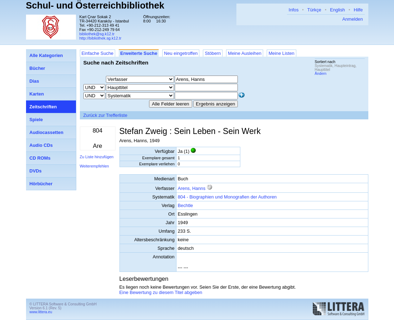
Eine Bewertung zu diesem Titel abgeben (161, 292)
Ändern (321, 74)
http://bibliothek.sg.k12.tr (101, 38)
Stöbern (213, 53)
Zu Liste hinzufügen (97, 157)
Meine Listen (281, 53)
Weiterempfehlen (94, 166)
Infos (294, 9)
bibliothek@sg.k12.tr (97, 34)
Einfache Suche (98, 53)
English (337, 9)
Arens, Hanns (192, 188)
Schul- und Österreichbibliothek (95, 5)
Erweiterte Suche (138, 53)
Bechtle (185, 205)
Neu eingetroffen (181, 53)
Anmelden (352, 19)
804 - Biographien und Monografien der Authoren (227, 197)
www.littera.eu (41, 312)
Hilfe (358, 9)
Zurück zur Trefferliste (105, 115)
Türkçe (314, 9)
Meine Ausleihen (244, 53)
